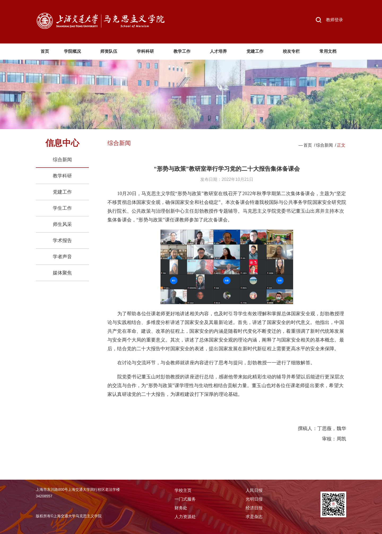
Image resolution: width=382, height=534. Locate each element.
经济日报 (254, 508)
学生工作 (62, 208)
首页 (307, 145)
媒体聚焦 (62, 272)
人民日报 (254, 490)
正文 (341, 145)
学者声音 (62, 256)
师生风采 (62, 224)
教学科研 (62, 175)
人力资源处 (185, 516)
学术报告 (62, 240)
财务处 (181, 508)
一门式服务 (185, 499)
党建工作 (62, 192)
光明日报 (254, 499)
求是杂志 (254, 516)
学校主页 (183, 490)
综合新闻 (62, 159)
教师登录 (334, 19)
